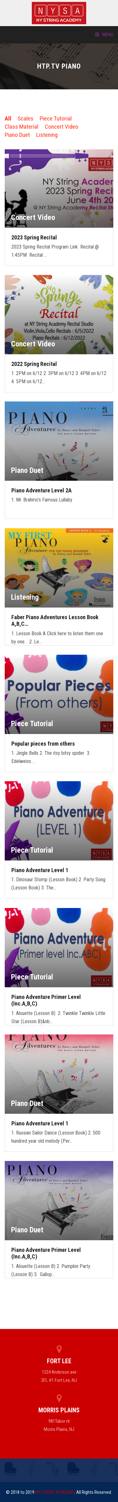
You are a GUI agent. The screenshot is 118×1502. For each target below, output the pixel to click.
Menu (104, 34)
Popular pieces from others (43, 743)
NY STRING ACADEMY (54, 1492)
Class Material (21, 126)
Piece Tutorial (56, 118)
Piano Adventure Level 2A (41, 490)
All (8, 118)
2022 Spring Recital (34, 364)
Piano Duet (17, 134)
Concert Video (61, 126)
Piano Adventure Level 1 (39, 870)
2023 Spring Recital (34, 237)
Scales (25, 118)
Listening (47, 134)
